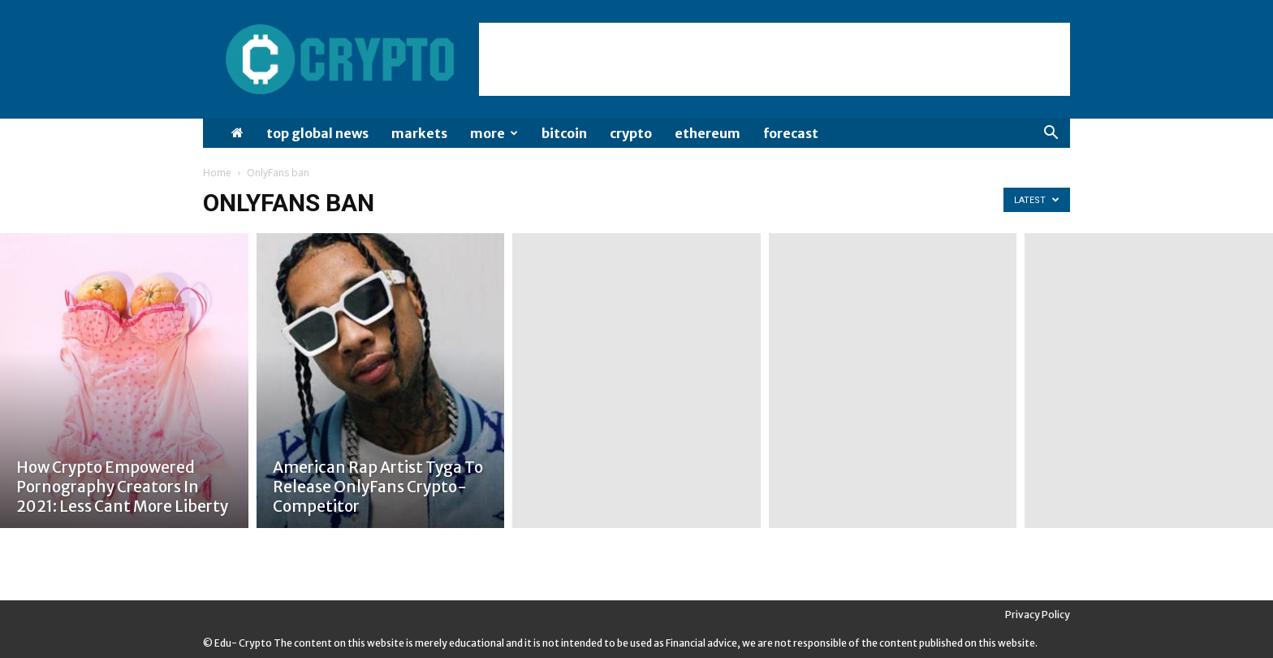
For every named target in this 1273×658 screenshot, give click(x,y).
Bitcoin (564, 133)
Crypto (631, 133)
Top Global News (317, 133)
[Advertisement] (774, 59)
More (494, 133)
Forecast (790, 133)
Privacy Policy (1037, 614)
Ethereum (707, 133)
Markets (419, 133)
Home (217, 173)
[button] (1050, 134)
